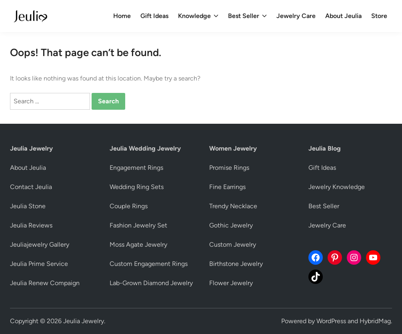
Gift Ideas (154, 16)
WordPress (331, 321)
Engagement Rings (136, 167)
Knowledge (198, 16)
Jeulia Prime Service (39, 264)
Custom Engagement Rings (149, 264)
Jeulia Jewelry (83, 321)
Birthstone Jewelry (236, 264)
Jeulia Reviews (31, 225)
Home (122, 16)
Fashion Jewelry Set (138, 225)
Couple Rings (129, 206)
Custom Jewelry (232, 244)
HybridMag (375, 321)
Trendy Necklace (233, 206)
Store (379, 16)
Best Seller (247, 16)
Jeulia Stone (28, 206)
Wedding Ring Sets (137, 187)
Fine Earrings (227, 187)
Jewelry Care (296, 16)
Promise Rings (229, 167)
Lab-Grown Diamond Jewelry (151, 283)
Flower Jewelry (231, 283)
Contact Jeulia (31, 187)
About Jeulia (343, 16)
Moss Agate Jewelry (138, 244)
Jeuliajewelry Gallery (39, 244)
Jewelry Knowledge (336, 187)
